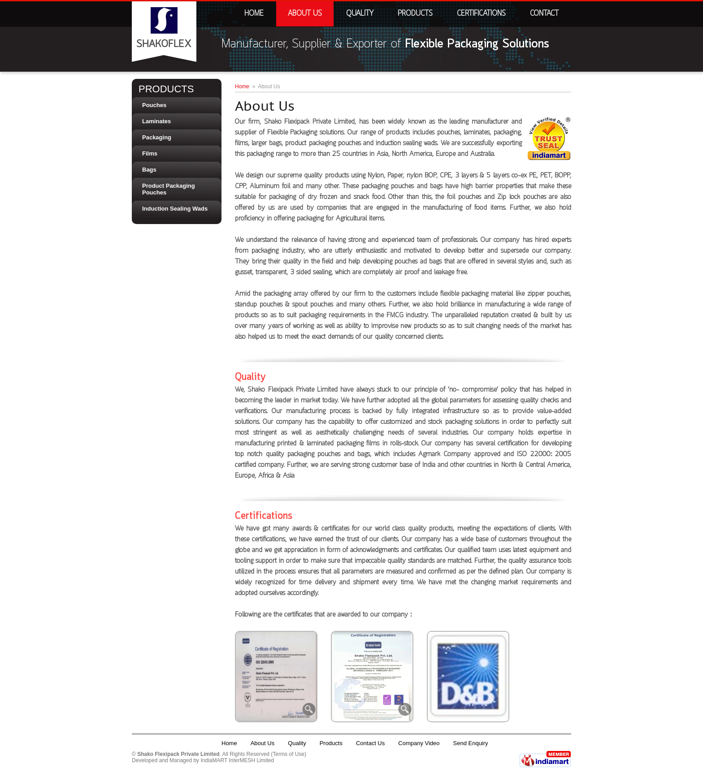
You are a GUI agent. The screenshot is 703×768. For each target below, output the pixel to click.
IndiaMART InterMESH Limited (237, 760)
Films (149, 153)
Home (254, 14)
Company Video (418, 743)
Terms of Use (288, 754)
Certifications (481, 14)
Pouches (154, 105)
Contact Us (370, 743)
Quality (359, 14)
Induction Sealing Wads (175, 208)
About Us (305, 14)
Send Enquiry (470, 743)
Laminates (156, 121)
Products (415, 14)
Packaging (156, 137)
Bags (149, 169)
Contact (544, 14)
